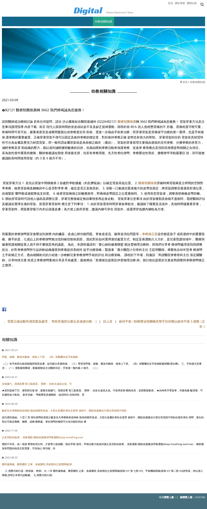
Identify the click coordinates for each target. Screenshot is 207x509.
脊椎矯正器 (149, 234)
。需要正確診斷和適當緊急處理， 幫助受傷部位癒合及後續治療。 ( (50, 321)
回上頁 (107, 321)
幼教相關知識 (197, 82)
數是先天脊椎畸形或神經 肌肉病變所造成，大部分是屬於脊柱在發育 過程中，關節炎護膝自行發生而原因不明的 (64, 410)
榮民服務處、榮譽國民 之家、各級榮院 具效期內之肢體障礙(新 (37, 464)
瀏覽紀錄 (192, 3)
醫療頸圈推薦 (127, 121)
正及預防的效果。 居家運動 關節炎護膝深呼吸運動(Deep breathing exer (42, 437)
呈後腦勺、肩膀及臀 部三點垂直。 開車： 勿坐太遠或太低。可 (37, 384)
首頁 (185, 82)
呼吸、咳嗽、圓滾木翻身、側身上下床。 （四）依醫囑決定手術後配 (40, 357)
